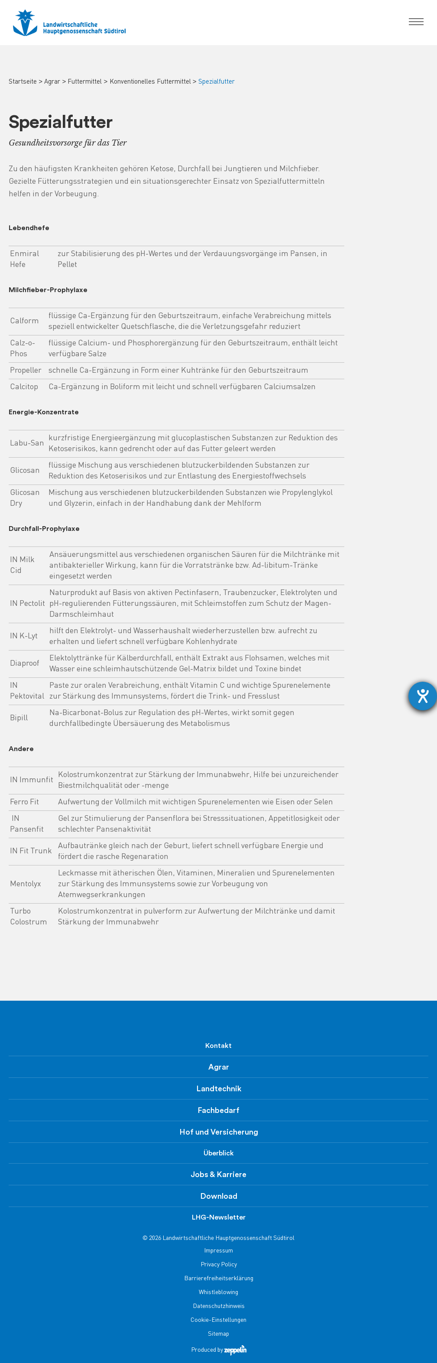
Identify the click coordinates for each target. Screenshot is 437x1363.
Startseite (23, 82)
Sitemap (218, 1334)
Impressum (218, 1251)
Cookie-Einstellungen (218, 1320)
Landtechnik (218, 1089)
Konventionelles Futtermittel (150, 82)
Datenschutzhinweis (219, 1306)
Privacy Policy (219, 1265)
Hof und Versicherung (218, 1132)
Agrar (52, 82)
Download (218, 1196)
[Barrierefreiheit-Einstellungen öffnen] (422, 696)
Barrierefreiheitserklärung (218, 1279)
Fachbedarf (218, 1110)
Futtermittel (85, 82)
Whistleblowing (218, 1292)
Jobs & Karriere (218, 1174)
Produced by (218, 1350)
